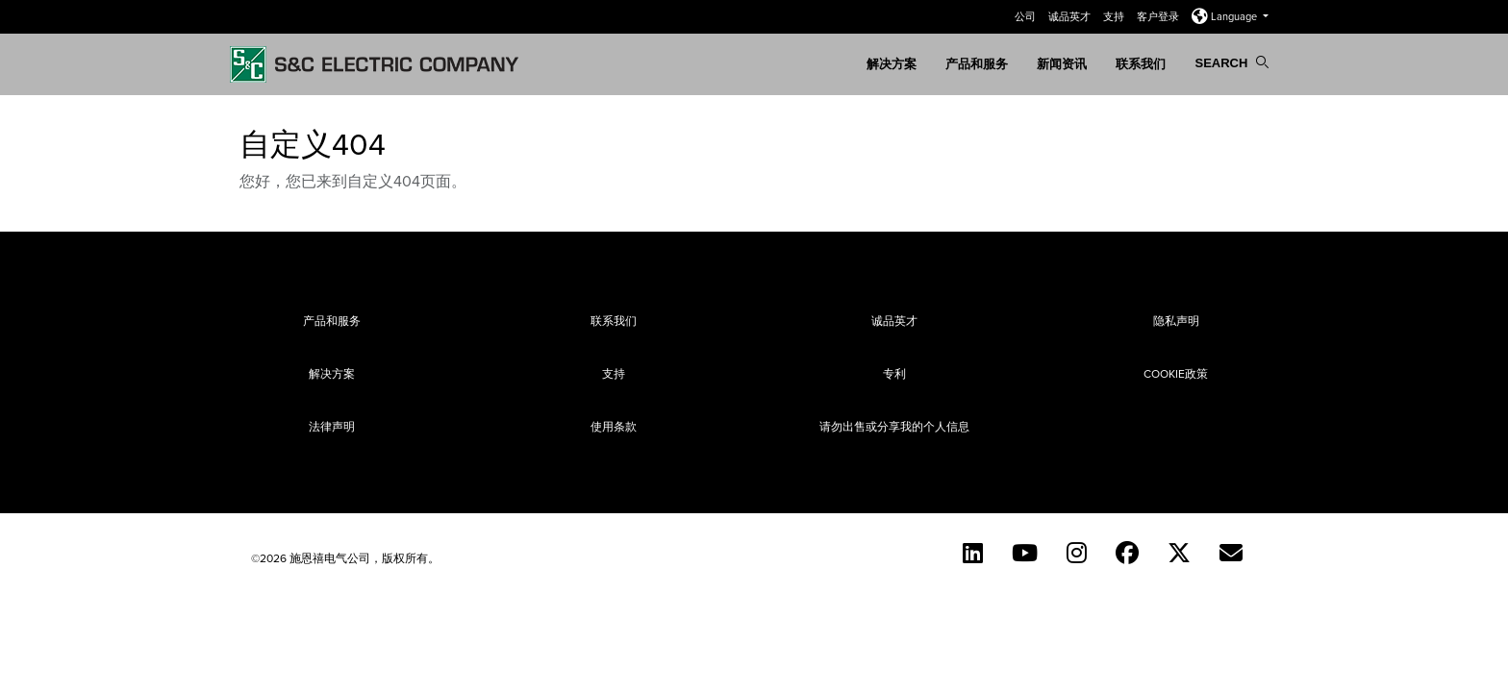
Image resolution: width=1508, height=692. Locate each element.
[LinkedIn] (973, 552)
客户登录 (1159, 16)
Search (1231, 63)
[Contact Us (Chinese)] (1231, 552)
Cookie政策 (1176, 373)
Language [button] (1226, 16)
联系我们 (1141, 64)
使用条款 (614, 426)
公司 (1027, 16)
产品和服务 (976, 64)
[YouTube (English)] (1025, 552)
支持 (1115, 16)
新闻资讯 (1062, 64)
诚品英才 (1070, 16)
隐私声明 (1176, 320)
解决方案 (892, 64)
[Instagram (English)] (1077, 552)
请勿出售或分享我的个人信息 (894, 426)
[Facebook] (1127, 552)
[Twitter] (1179, 552)
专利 (894, 373)
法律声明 (332, 426)
